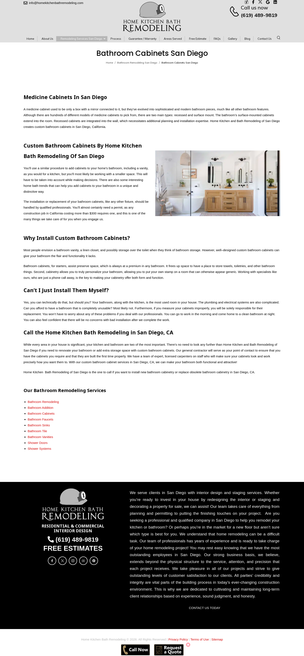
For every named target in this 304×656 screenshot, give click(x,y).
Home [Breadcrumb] (109, 62)
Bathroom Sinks (39, 425)
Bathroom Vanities (40, 437)
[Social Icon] (52, 561)
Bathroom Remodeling (43, 402)
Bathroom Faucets (40, 419)
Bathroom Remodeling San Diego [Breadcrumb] (137, 62)
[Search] (279, 37)
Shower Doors (38, 443)
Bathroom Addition (40, 407)
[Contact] (235, 11)
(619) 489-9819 (259, 15)
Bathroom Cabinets (41, 413)
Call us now (254, 7)
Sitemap (217, 639)
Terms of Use (199, 639)
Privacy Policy (178, 639)
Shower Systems (39, 448)
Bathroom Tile (37, 431)
